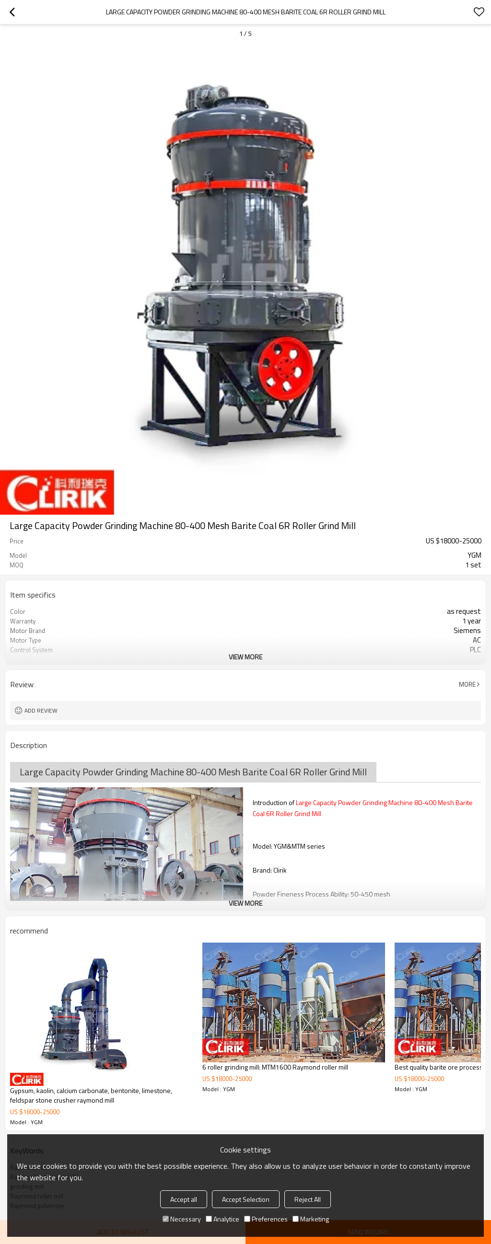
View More (245, 657)
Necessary (182, 1219)
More (467, 684)
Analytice (222, 1219)
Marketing (310, 1219)
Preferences (266, 1219)
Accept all (183, 1199)
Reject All (307, 1199)
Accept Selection (245, 1199)
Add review (41, 710)
